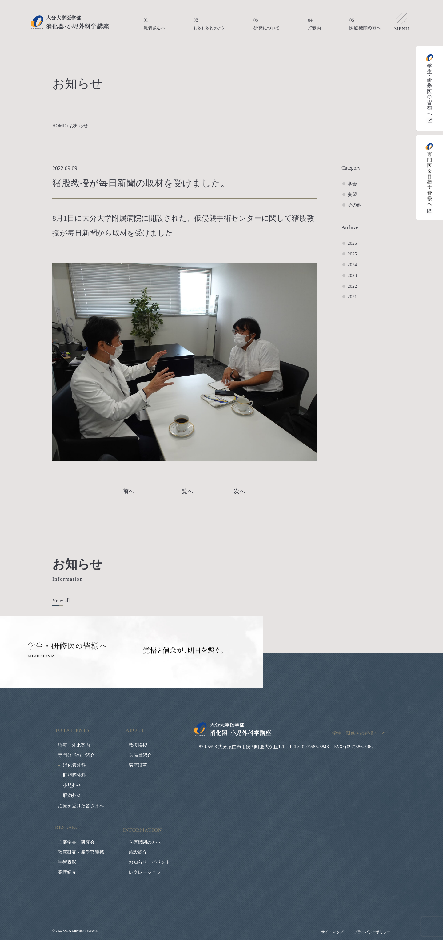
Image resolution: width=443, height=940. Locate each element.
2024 (352, 264)
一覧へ (184, 491)
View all (61, 600)
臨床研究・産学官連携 (81, 852)
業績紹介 (67, 872)
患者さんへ (154, 27)
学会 (352, 183)
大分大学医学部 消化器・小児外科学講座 (70, 22)
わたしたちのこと (209, 27)
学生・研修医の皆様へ (355, 733)
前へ (128, 491)
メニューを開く (401, 23)
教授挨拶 (138, 745)
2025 (352, 253)
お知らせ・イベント (149, 862)
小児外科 (72, 785)
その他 (354, 205)
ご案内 (314, 27)
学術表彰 (67, 862)
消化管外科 (74, 765)
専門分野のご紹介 (76, 755)
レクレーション (145, 872)
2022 (352, 286)
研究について (266, 27)
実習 (352, 194)
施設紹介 (138, 852)
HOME (59, 125)
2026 (352, 243)
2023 (352, 275)
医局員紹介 (140, 755)
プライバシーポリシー (372, 932)
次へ (239, 491)
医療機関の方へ (365, 27)
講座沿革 (138, 765)
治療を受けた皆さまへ (81, 805)
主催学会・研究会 (76, 842)
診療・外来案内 (74, 745)
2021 (352, 296)
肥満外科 (72, 795)
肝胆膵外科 (74, 775)
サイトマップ (332, 932)
